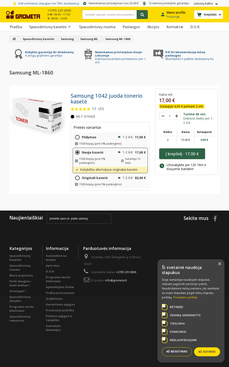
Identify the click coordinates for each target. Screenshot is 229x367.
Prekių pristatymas (60, 293)
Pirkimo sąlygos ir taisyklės (59, 318)
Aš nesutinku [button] (177, 351)
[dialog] (191, 311)
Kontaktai (174, 26)
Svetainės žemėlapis (53, 328)
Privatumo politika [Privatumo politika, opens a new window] (185, 297)
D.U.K (194, 26)
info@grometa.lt (116, 280)
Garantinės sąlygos (60, 304)
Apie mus (52, 266)
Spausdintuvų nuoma (97, 26)
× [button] (219, 264)
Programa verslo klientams (21, 309)
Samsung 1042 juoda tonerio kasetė (106, 98)
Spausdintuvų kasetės (50, 27)
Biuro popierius (21, 275)
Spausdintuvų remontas (20, 318)
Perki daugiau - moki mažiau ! (20, 283)
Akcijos (153, 26)
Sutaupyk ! (17, 291)
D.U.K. (50, 271)
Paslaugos (131, 26)
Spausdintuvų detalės (20, 299)
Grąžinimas (54, 299)
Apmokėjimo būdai (60, 287)
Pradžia (16, 26)
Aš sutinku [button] (207, 352)
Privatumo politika (60, 310)
